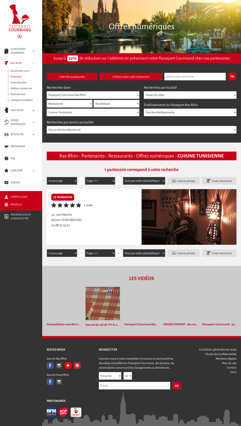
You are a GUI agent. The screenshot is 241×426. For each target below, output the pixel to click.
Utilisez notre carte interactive (130, 76)
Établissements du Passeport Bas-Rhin (171, 105)
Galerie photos (186, 181)
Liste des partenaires (72, 76)
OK (177, 385)
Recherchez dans (58, 87)
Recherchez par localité (160, 87)
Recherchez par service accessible (70, 122)
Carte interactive (222, 181)
